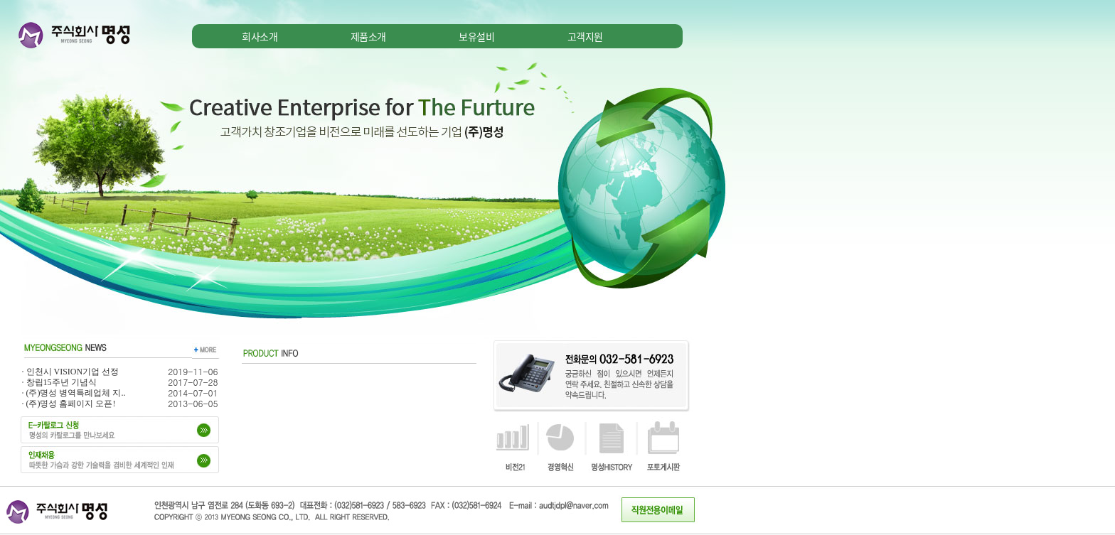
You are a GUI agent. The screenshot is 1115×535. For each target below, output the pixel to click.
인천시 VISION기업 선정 (72, 372)
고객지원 (585, 36)
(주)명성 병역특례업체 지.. (76, 393)
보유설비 (476, 36)
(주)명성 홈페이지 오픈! (71, 404)
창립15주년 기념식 (61, 382)
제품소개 (368, 36)
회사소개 (259, 36)
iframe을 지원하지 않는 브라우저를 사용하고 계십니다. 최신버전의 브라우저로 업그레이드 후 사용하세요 (355, 203)
